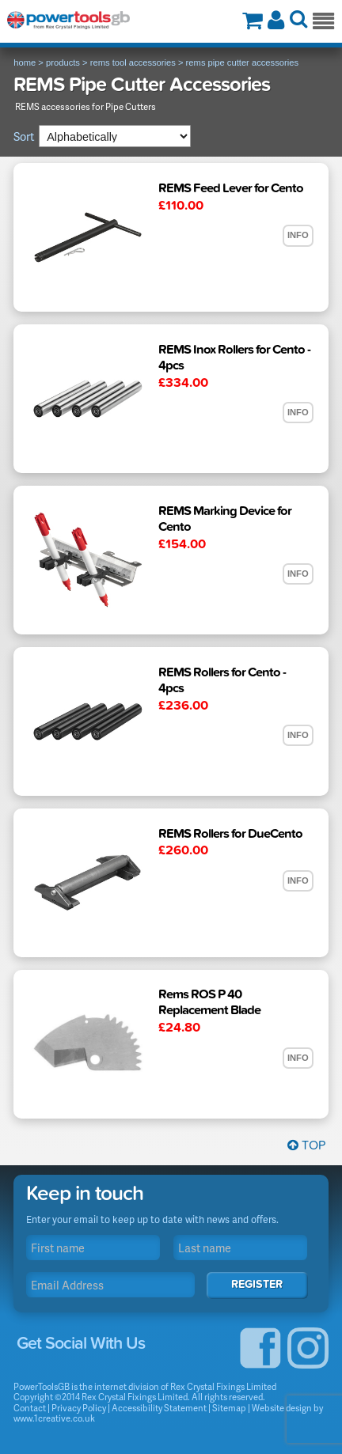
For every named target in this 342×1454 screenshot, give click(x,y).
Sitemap (229, 1408)
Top (306, 1145)
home (24, 62)
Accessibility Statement (159, 1408)
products (63, 62)
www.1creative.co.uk (54, 1418)
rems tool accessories (133, 62)
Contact (29, 1408)
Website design (282, 1408)
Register (257, 1284)
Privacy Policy (78, 1408)
